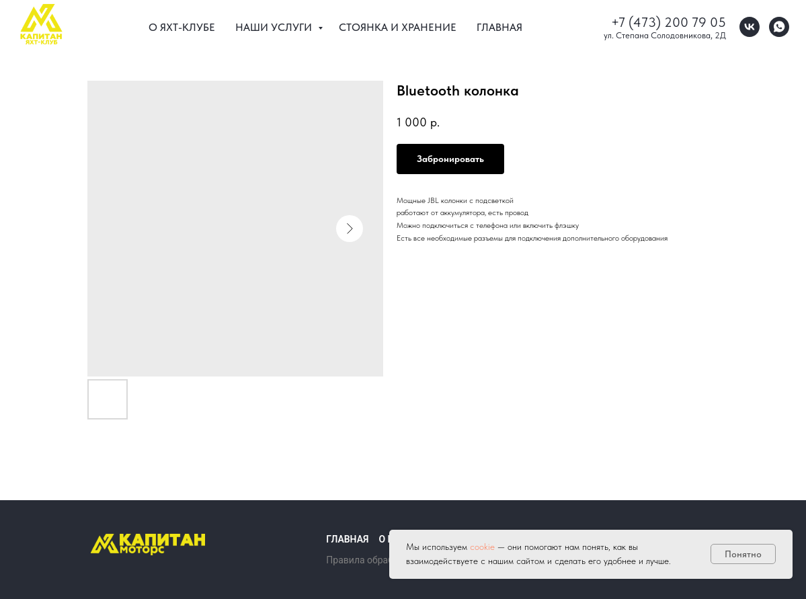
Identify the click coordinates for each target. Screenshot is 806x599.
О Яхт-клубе (182, 27)
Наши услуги (275, 27)
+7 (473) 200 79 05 (668, 22)
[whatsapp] (779, 27)
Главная (499, 27)
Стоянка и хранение (397, 27)
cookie (483, 546)
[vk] (749, 27)
